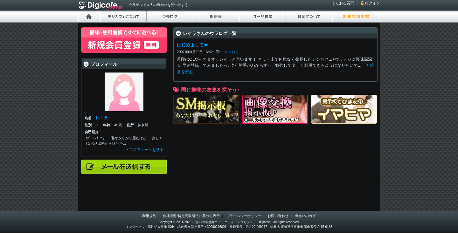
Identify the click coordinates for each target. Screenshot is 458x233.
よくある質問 (342, 3)
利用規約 (149, 216)
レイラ (102, 117)
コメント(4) (229, 52)
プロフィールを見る (146, 149)
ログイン (372, 3)
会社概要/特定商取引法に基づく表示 (191, 216)
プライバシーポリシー (243, 216)
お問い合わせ (277, 216)
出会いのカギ (305, 216)
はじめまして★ (192, 44)
